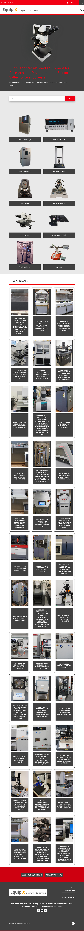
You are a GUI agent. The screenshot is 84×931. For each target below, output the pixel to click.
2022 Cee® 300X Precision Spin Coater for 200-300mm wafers (19, 476)
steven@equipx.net (68, 897)
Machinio (27, 923)
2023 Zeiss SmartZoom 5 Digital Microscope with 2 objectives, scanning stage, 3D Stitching (42, 805)
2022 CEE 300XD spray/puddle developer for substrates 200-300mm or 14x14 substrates (20, 522)
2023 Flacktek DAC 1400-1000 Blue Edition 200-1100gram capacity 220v (42, 523)
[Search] (37, 98)
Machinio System (14, 923)
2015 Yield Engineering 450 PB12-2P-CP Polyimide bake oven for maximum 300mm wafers (42, 711)
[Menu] (75, 10)
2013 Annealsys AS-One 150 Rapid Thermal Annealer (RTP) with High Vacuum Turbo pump (64, 522)
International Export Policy (51, 906)
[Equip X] (28, 892)
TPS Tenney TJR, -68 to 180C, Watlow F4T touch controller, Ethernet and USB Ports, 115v (42, 759)
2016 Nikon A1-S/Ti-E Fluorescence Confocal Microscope (64, 618)
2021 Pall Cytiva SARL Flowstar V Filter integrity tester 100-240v (64, 476)
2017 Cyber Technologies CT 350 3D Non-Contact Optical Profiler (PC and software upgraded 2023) (64, 374)
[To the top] (73, 923)
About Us (23, 904)
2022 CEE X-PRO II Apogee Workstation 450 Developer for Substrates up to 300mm (42, 326)
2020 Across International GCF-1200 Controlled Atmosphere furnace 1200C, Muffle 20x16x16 (20, 853)
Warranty (35, 906)
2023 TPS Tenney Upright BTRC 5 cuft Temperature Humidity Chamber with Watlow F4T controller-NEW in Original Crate (42, 476)
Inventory (15, 904)
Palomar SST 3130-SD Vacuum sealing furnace (64, 666)
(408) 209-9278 (8, 3)
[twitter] (77, 2)
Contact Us (26, 906)
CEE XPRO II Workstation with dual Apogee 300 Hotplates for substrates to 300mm (64, 326)
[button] (32, 875)
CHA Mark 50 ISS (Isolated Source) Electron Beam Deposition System (64, 711)
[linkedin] (72, 2)
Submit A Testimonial (65, 904)
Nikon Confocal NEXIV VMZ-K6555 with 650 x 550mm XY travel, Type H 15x (64, 805)
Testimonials (51, 904)
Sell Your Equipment (36, 904)
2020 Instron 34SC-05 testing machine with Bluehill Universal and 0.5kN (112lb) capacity (20, 805)
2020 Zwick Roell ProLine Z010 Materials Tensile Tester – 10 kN (42, 666)
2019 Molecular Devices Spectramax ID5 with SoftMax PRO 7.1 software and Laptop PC (64, 568)
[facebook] (67, 2)
